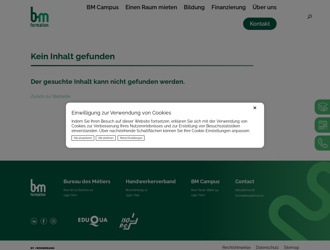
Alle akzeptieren (83, 138)
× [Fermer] (255, 107)
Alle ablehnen (105, 138)
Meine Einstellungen (131, 138)
